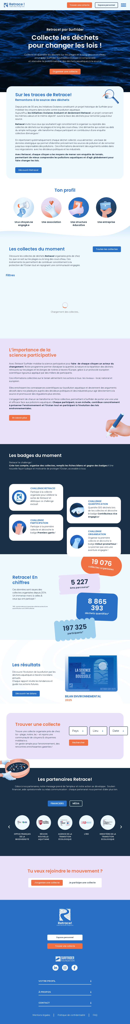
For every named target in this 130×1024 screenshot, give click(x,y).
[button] (9, 827)
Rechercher (78, 742)
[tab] (57, 804)
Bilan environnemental (83, 696)
